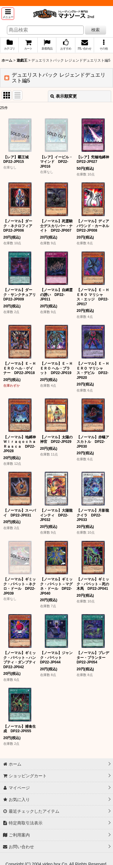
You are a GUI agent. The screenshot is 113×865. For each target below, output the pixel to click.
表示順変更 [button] (63, 96)
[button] (8, 14)
